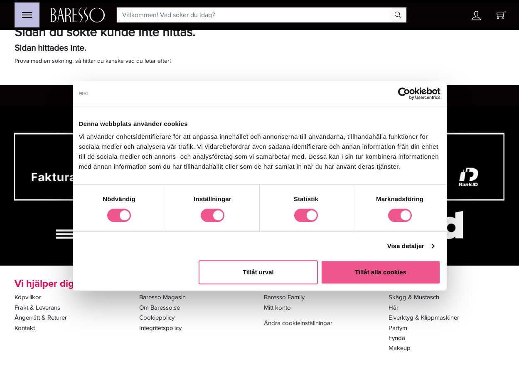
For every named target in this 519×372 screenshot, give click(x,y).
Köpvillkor (28, 297)
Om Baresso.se (159, 307)
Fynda (397, 338)
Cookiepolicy (157, 317)
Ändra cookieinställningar (298, 323)
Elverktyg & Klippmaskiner (424, 317)
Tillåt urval (258, 272)
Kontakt (25, 328)
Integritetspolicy (160, 328)
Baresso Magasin (162, 297)
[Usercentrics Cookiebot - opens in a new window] (404, 93)
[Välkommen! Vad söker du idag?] (253, 14)
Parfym (398, 328)
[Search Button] (398, 14)
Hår (393, 307)
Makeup (400, 348)
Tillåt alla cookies (380, 272)
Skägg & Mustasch (414, 297)
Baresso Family (284, 297)
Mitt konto (277, 307)
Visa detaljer (405, 245)
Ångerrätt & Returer (41, 317)
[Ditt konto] (476, 17)
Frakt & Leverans (37, 307)
